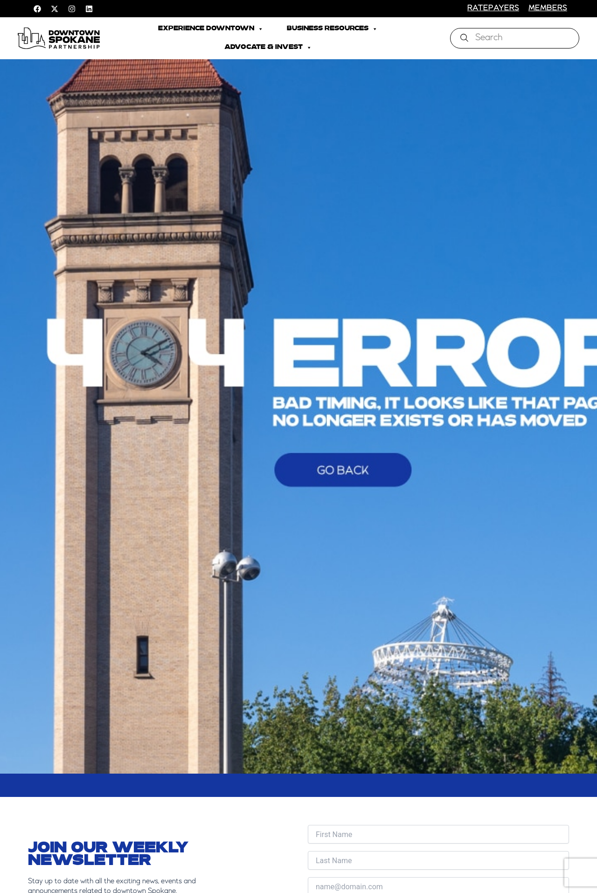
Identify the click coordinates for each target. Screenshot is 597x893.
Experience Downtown (211, 29)
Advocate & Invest (268, 47)
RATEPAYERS (493, 8)
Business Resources (332, 29)
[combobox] (514, 38)
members (547, 8)
